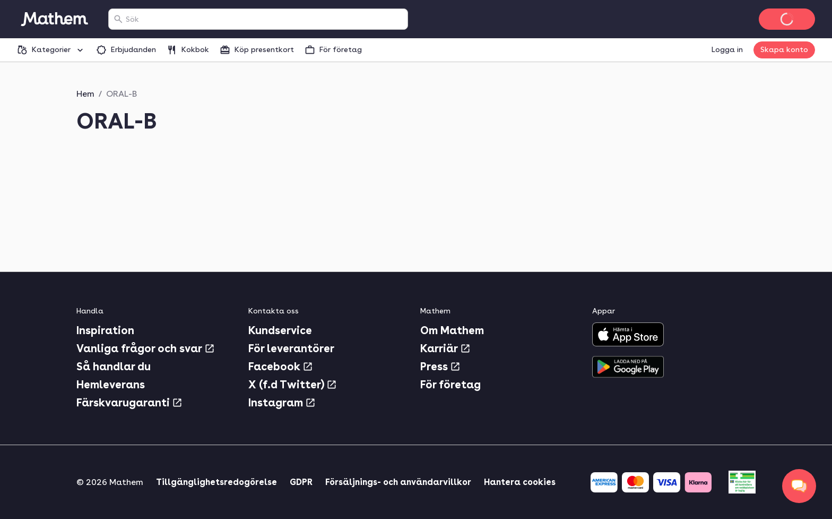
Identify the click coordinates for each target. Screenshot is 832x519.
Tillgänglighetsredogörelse (216, 482)
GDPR (301, 482)
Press (440, 366)
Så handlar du (113, 366)
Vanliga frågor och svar (145, 348)
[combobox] (264, 19)
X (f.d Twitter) (292, 384)
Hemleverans (110, 384)
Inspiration (105, 330)
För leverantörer (291, 348)
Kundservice (280, 330)
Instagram (282, 402)
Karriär (445, 348)
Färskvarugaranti (129, 402)
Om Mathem (452, 330)
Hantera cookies (520, 482)
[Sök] (118, 19)
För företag (450, 384)
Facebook (280, 366)
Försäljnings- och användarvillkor (398, 482)
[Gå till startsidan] (54, 19)
